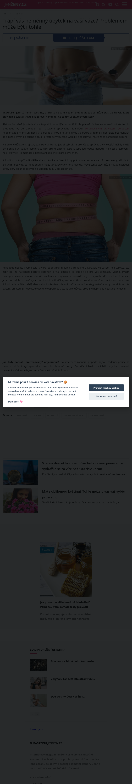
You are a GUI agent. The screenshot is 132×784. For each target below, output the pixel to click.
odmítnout (24, 394)
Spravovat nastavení (106, 396)
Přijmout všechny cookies (106, 388)
